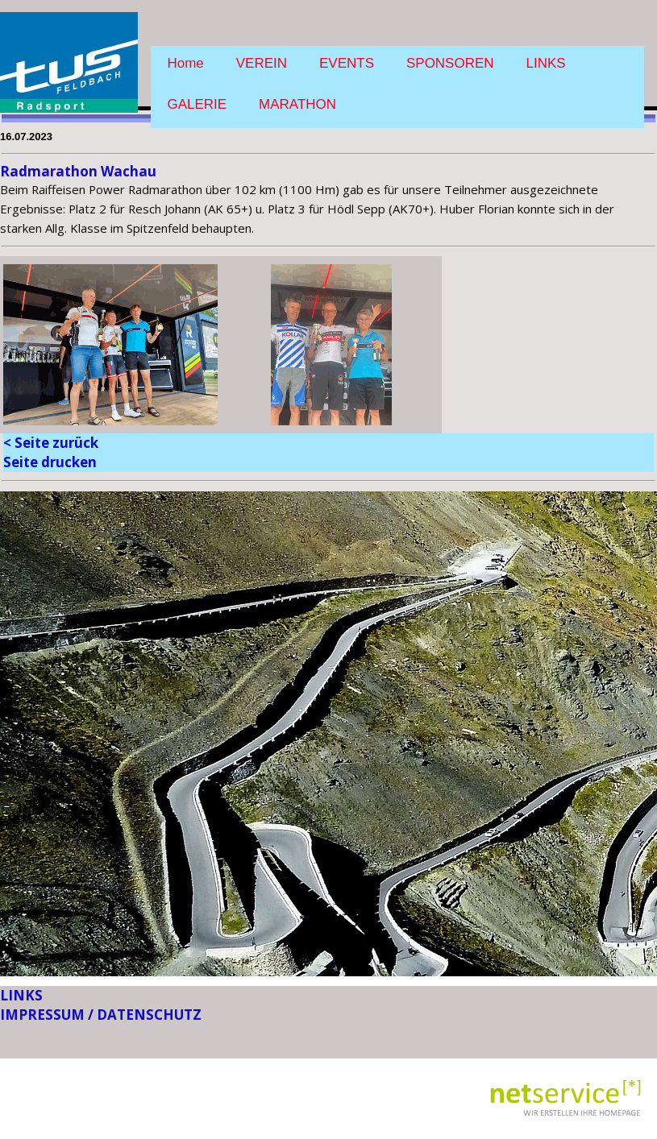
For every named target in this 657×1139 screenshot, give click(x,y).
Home (185, 63)
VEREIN (261, 63)
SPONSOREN (450, 63)
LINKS (546, 63)
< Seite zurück (50, 442)
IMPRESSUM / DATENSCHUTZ (101, 1014)
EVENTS (346, 63)
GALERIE (197, 104)
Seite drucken (50, 462)
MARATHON (297, 104)
